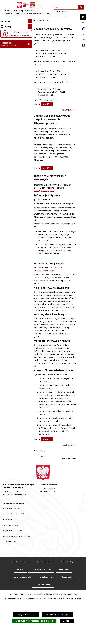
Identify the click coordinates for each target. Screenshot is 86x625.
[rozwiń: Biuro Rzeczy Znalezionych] (30, 162)
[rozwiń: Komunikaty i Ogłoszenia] (30, 171)
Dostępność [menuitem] (6, 40)
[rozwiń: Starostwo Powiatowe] (30, 35)
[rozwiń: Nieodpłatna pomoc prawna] (30, 176)
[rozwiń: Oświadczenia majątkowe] (30, 200)
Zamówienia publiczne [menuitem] (11, 204)
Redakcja (20, 569)
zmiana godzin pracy (48, 100)
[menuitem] (16, 63)
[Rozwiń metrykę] (47, 104)
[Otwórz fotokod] (83, 45)
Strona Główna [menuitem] (7, 25)
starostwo (39, 100)
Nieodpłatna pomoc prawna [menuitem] (13, 176)
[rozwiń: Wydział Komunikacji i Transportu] (30, 111)
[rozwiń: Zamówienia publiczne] (30, 204)
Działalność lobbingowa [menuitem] (11, 186)
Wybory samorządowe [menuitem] (10, 209)
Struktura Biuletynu (68, 562)
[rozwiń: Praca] (30, 152)
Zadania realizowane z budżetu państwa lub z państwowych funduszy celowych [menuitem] (11, 227)
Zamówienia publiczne (45, 562)
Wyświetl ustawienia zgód (57, 614)
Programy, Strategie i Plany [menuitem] (13, 157)
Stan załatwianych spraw (20, 562)
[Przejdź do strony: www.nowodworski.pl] (83, 28)
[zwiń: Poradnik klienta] (30, 54)
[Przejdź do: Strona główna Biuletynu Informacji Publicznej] (34, 20)
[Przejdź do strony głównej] (27, 9)
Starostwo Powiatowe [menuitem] (10, 35)
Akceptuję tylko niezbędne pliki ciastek (34, 621)
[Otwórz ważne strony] (83, 34)
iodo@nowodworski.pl (44, 191)
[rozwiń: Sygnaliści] (30, 214)
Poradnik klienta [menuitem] (8, 54)
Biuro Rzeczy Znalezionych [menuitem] (12, 162)
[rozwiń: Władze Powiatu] (30, 44)
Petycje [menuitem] (4, 181)
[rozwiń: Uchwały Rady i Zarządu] (30, 49)
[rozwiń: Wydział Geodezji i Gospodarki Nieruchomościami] (30, 60)
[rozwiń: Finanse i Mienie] (30, 167)
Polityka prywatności (26, 614)
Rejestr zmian (64, 569)
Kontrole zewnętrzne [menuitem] (10, 195)
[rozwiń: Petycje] (30, 181)
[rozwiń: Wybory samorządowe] (30, 209)
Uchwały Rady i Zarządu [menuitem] (11, 49)
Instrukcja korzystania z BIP (41, 569)
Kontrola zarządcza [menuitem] (9, 190)
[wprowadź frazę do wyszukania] (66, 7)
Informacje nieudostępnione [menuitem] (13, 219)
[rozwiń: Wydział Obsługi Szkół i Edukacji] (30, 128)
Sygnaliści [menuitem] (5, 214)
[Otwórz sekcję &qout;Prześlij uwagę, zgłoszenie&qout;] (83, 40)
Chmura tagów (66, 577)
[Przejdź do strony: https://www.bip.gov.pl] (83, 23)
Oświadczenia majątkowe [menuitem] (12, 200)
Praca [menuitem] (3, 152)
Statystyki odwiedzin (46, 577)
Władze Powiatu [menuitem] (8, 44)
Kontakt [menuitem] (4, 30)
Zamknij (66, 621)
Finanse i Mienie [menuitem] (8, 167)
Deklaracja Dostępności (22, 577)
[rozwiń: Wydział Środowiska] (30, 89)
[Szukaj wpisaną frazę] (81, 7)
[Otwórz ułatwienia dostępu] (83, 17)
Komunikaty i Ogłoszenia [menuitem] (12, 171)
